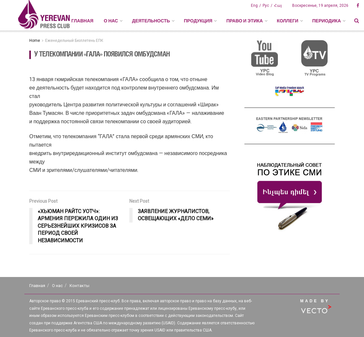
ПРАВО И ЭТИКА (244, 20)
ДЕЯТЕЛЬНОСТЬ (151, 20)
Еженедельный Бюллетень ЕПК (74, 40)
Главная (82, 20)
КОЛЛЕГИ (287, 20)
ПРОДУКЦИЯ (198, 20)
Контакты (79, 285)
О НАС (111, 20)
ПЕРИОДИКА (326, 20)
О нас (57, 285)
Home (34, 40)
